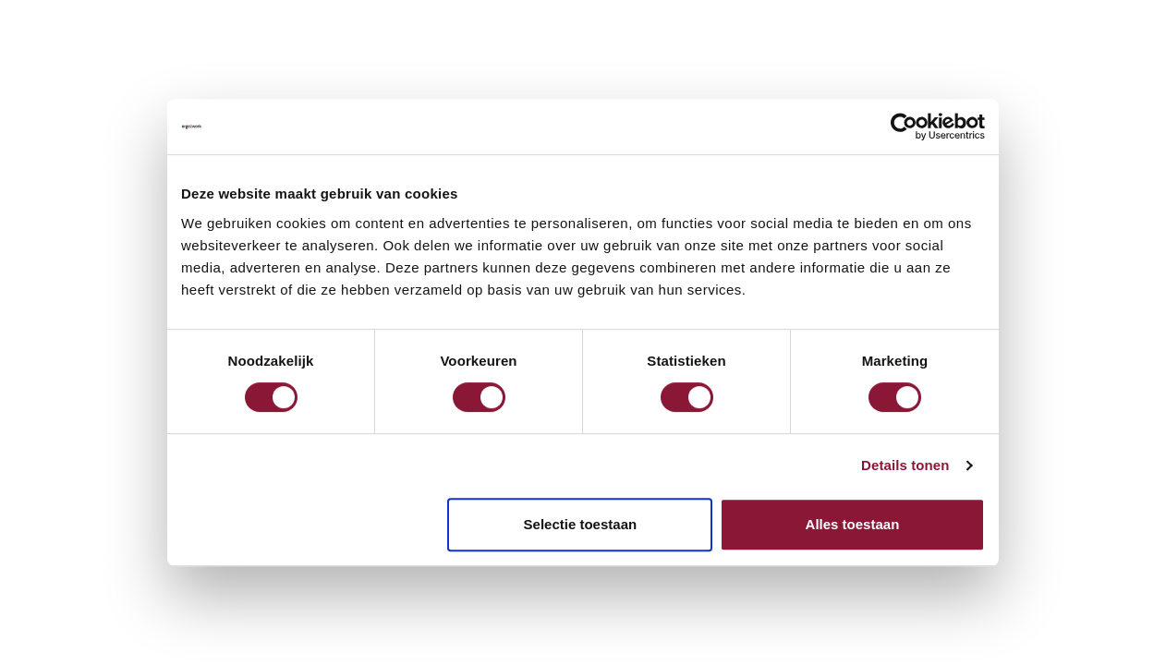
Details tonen (905, 465)
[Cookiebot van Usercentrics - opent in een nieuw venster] (904, 126)
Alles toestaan (853, 524)
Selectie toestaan (581, 524)
